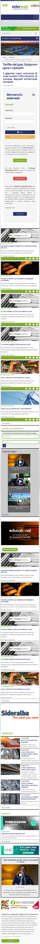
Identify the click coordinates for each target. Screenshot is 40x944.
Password (8, 118)
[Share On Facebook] (37, 259)
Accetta (10, 941)
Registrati (20, 214)
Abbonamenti (20, 178)
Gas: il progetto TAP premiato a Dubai (15, 378)
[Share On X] (33, 259)
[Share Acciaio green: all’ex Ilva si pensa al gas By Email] (26, 324)
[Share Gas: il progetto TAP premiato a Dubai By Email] (26, 389)
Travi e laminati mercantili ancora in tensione (29, 785)
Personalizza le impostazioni (11, 936)
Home (4, 57)
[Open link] (5, 5)
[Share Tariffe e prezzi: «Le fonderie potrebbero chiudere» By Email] (26, 291)
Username (9, 110)
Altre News (5, 423)
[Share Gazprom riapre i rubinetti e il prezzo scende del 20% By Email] (26, 259)
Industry (12, 57)
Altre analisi (6, 807)
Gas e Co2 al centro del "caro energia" (16, 409)
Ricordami (10, 127)
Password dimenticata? (20, 137)
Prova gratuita (20, 160)
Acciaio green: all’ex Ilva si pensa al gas (16, 311)
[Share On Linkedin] (30, 259)
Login (20, 132)
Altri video (5, 514)
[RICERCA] (36, 33)
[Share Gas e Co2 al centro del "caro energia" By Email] (26, 419)
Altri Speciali (6, 841)
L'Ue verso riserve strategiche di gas (15, 344)
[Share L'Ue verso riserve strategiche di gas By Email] (26, 358)
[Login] (4, 445)
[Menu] (36, 17)
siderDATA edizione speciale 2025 (13, 833)
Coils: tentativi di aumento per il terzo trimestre (29, 754)
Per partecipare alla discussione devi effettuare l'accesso (19, 433)
